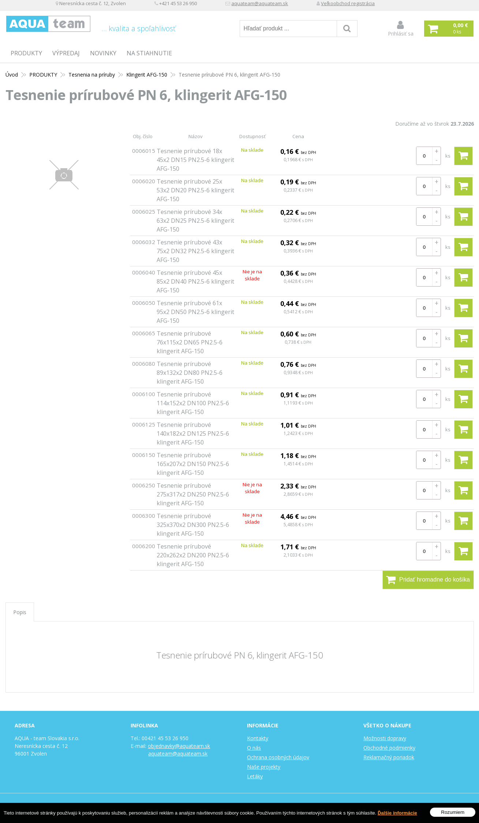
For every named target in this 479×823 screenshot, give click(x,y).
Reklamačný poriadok (388, 757)
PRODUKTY (26, 53)
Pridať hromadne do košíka (428, 580)
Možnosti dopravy (384, 738)
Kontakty (257, 738)
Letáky (255, 776)
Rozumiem (452, 812)
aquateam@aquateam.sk (319, 5)
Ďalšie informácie (397, 813)
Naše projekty (263, 766)
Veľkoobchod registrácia (411, 5)
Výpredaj (66, 53)
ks (447, 155)
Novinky (103, 53)
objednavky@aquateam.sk (179, 745)
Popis (19, 612)
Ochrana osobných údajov (278, 757)
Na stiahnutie (149, 53)
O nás (254, 747)
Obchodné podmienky (389, 747)
